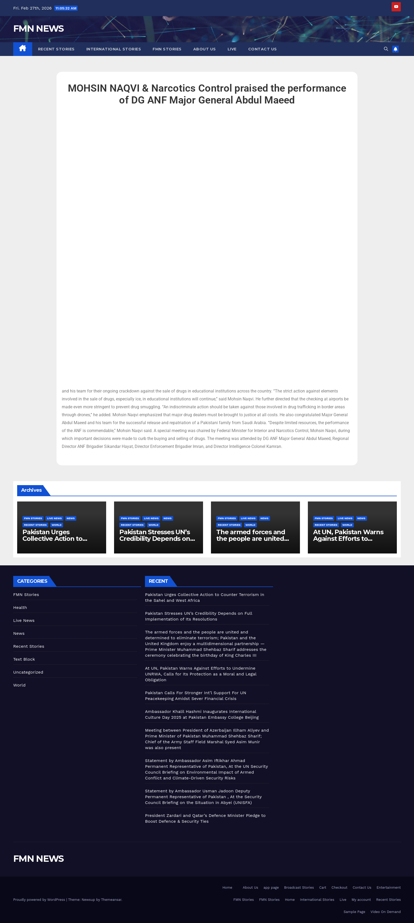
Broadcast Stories (299, 887)
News (71, 518)
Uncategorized (28, 672)
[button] (386, 48)
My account (361, 900)
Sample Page (354, 912)
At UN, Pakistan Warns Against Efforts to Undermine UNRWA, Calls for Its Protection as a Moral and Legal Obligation (200, 674)
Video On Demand (385, 912)
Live (232, 49)
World (57, 524)
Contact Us (262, 49)
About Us (204, 49)
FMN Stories (167, 49)
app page (271, 887)
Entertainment (389, 887)
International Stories (113, 49)
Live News (54, 518)
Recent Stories (56, 49)
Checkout (339, 887)
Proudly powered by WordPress (39, 900)
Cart (322, 887)
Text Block (24, 659)
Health (20, 607)
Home (227, 887)
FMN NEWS (38, 28)
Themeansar (111, 900)
